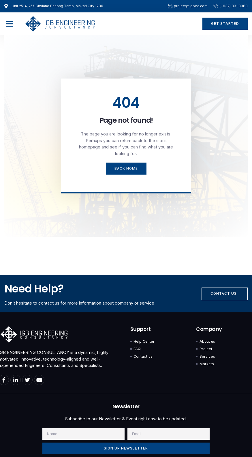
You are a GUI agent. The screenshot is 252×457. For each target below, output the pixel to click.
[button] (9, 24)
